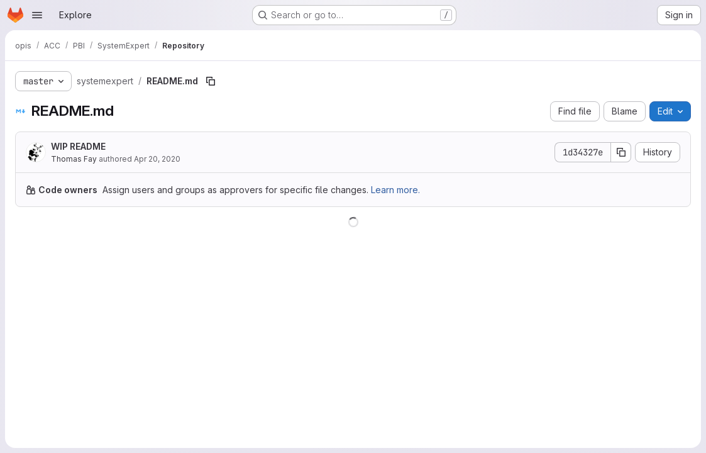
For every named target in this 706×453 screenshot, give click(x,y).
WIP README (78, 146)
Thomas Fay (74, 159)
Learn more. (395, 189)
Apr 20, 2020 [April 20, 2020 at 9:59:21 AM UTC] (157, 159)
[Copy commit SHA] (621, 152)
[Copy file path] (211, 81)
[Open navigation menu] (37, 15)
